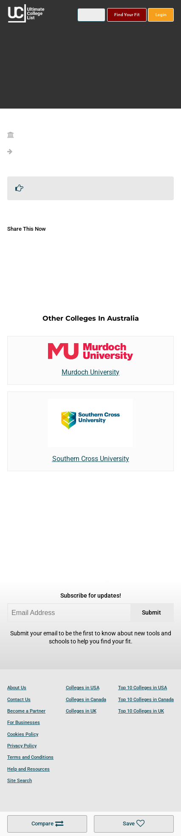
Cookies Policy (22, 734)
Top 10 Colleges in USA (142, 688)
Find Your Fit (126, 14)
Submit (151, 612)
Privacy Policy (22, 746)
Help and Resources (28, 769)
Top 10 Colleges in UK (141, 711)
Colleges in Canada (86, 699)
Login (161, 14)
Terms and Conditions (30, 757)
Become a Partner (26, 711)
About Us (16, 688)
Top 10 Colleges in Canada (146, 699)
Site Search (19, 780)
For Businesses (23, 722)
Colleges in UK (81, 711)
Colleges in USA (82, 688)
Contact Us (19, 699)
